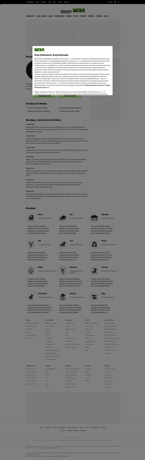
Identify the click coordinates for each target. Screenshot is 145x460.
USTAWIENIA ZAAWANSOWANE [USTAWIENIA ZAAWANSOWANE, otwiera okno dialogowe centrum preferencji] (47, 91)
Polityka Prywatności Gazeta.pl (94, 85)
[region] (72, 70)
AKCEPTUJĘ (104, 91)
